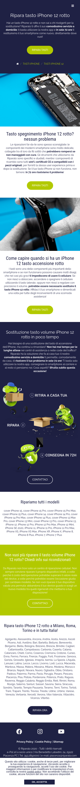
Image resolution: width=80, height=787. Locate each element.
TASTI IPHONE (31, 63)
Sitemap (58, 741)
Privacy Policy (25, 741)
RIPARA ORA (40, 710)
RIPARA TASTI (40, 49)
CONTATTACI (40, 479)
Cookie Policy (43, 741)
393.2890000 (31, 755)
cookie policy (34, 771)
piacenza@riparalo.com (63, 755)
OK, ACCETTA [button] (39, 782)
